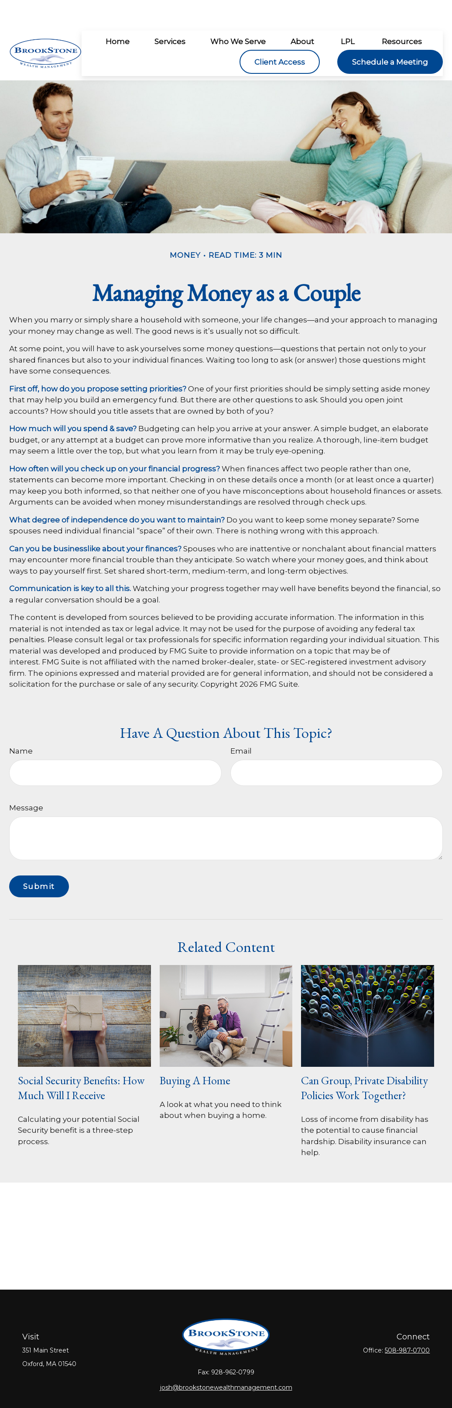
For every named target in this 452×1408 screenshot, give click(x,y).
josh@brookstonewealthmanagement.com (226, 1361)
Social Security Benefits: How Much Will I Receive (81, 1061)
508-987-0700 (407, 1324)
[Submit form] (39, 860)
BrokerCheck (323, 1387)
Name (21, 724)
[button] (117, 15)
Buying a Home (195, 1054)
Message (26, 781)
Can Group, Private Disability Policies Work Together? (364, 1061)
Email (241, 724)
